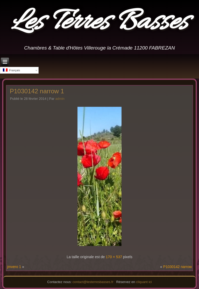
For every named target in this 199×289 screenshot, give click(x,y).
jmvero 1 (14, 267)
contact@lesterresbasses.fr (93, 282)
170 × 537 (114, 257)
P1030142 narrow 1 (37, 91)
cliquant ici (144, 282)
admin (59, 99)
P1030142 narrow (177, 267)
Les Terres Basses (99, 22)
